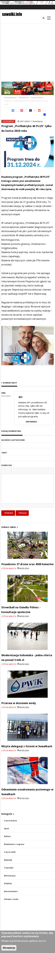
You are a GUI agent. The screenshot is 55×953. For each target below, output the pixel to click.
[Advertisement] (27, 52)
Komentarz (6, 465)
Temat (4, 452)
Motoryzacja (9, 875)
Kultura (7, 836)
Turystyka (8, 867)
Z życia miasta (37, 97)
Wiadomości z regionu (14, 844)
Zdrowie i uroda (11, 899)
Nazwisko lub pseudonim (13, 440)
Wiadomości (24, 97)
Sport (6, 828)
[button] (5, 471)
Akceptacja (9, 948)
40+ (20, 397)
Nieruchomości (11, 891)
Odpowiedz (31, 421)
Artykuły (8, 883)
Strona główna (10, 97)
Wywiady (8, 860)
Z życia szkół (10, 852)
